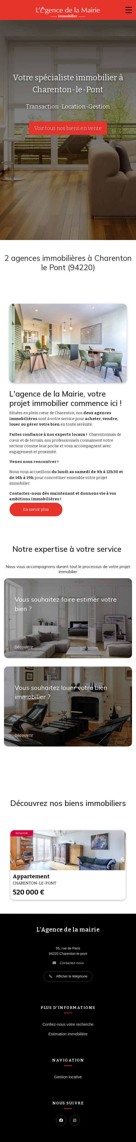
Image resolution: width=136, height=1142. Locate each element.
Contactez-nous (72, 963)
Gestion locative (68, 1077)
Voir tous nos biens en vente (68, 128)
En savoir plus (36, 509)
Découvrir (24, 647)
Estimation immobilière (68, 1034)
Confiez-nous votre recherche (68, 1024)
